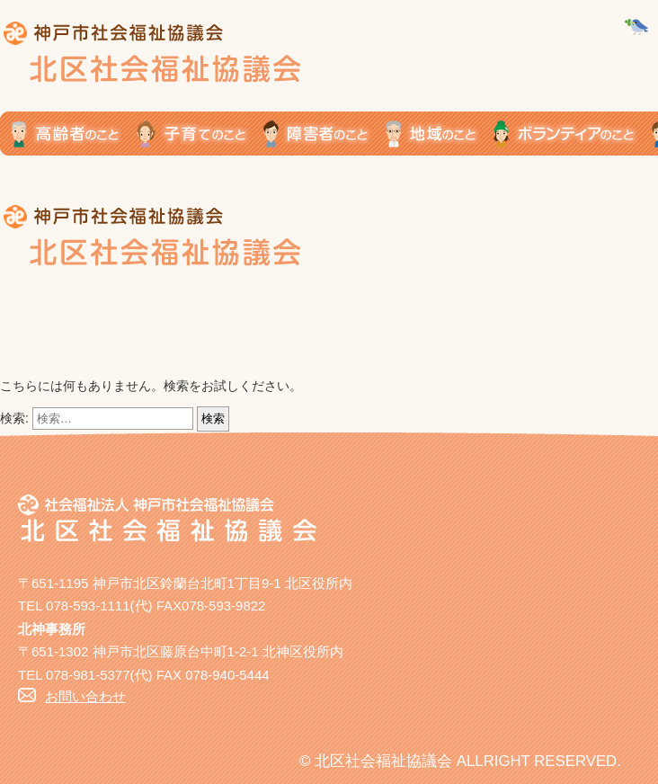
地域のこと (440, 133)
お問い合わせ (85, 696)
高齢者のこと (68, 133)
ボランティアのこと (573, 133)
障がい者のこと (324, 133)
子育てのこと (200, 133)
